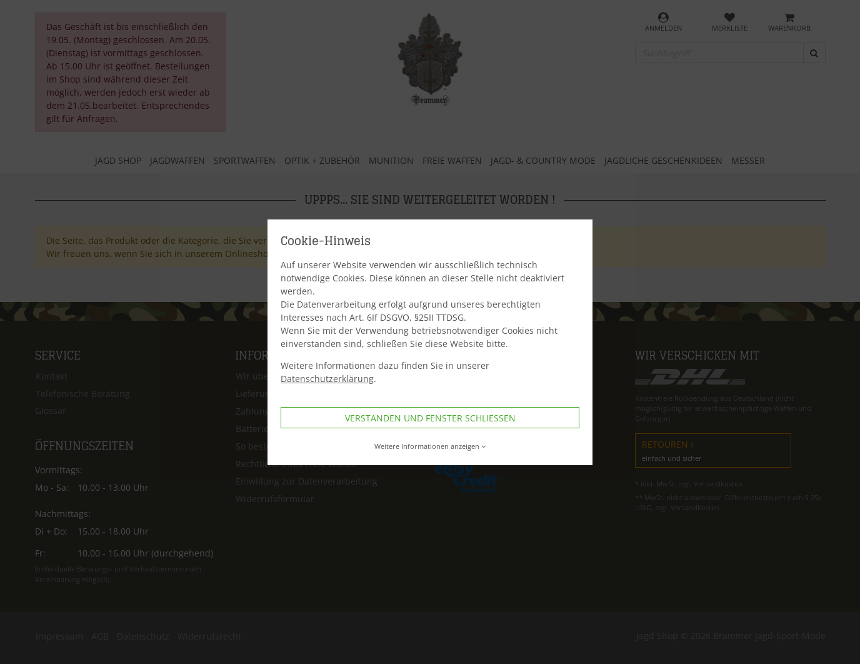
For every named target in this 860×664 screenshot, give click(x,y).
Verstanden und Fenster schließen (430, 418)
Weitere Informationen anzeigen (430, 446)
